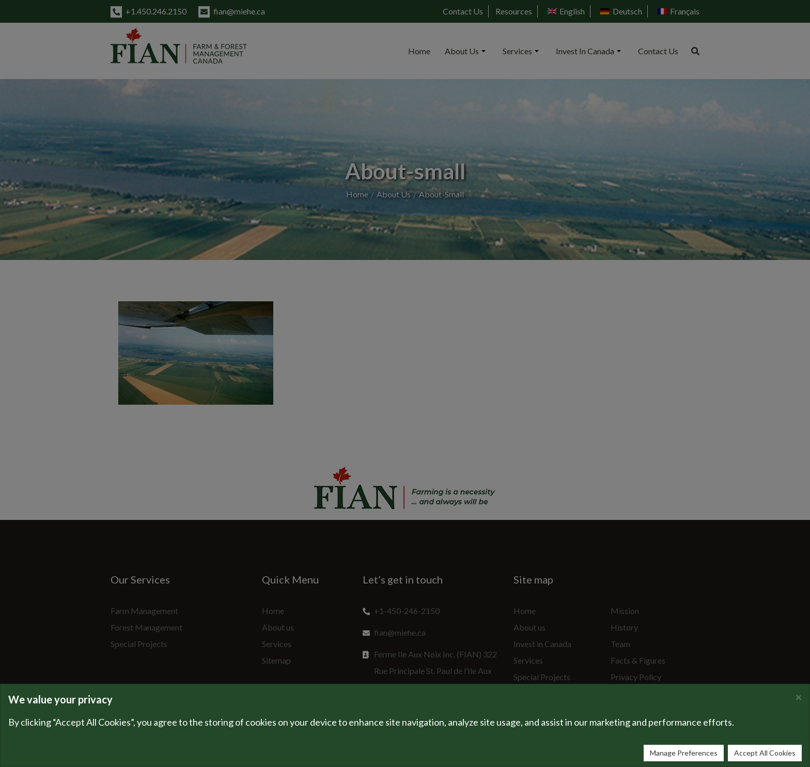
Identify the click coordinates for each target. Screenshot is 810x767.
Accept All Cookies (765, 752)
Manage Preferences (684, 752)
